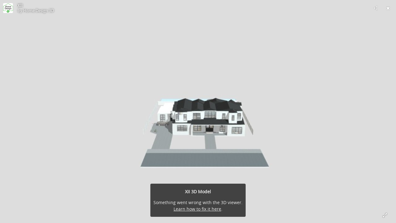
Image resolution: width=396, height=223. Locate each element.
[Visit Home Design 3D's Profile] (8, 8)
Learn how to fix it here (197, 209)
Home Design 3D (38, 10)
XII (20, 5)
